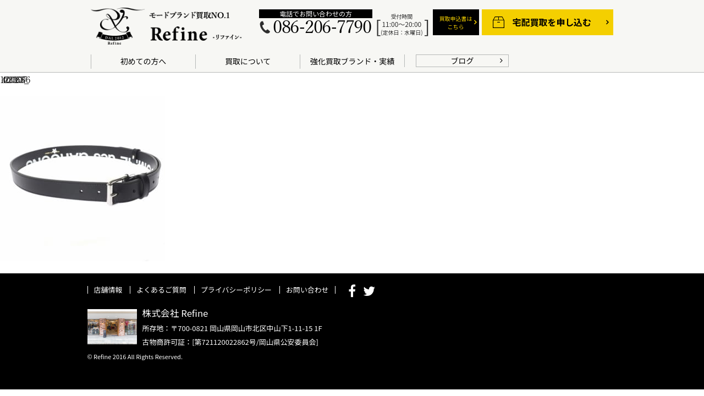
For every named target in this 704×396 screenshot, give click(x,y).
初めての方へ (143, 61)
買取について (248, 61)
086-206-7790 (322, 27)
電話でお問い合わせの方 (315, 13)
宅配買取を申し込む (552, 22)
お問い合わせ (307, 289)
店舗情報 (108, 289)
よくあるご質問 (161, 289)
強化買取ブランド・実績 (352, 61)
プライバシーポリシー (236, 289)
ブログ (462, 60)
